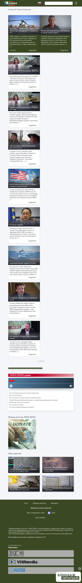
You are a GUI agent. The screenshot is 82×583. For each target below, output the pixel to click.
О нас (26, 503)
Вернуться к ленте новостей (41, 508)
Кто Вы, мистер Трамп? (15, 395)
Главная (10, 9)
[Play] (11, 386)
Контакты (54, 503)
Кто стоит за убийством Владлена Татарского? (21, 407)
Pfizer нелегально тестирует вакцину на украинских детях (25, 397)
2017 (15, 9)
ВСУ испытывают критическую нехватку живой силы (24, 393)
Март (20, 9)
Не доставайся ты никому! (16, 404)
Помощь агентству (39, 503)
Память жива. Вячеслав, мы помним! (19, 402)
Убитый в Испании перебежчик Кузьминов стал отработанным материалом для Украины (33, 400)
